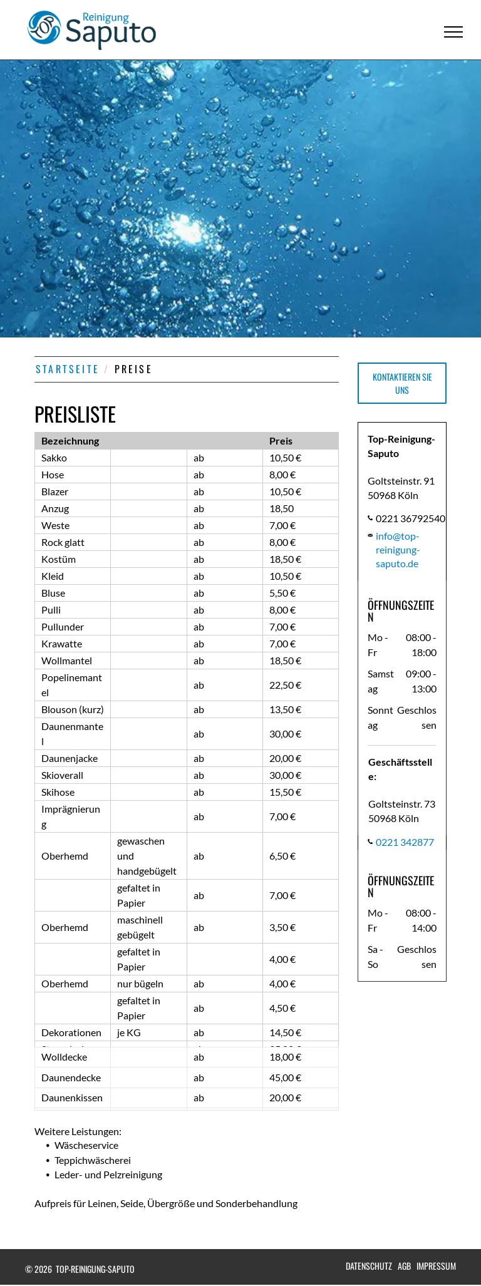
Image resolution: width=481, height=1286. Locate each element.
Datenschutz (369, 1265)
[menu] (453, 32)
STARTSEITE (68, 368)
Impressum (436, 1265)
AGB (404, 1265)
